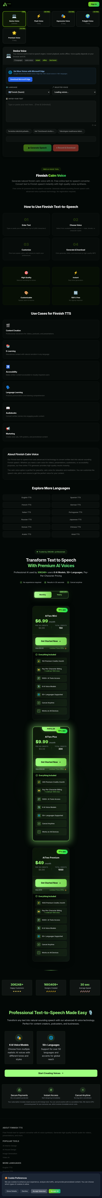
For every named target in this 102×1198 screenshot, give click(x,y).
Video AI (6, 1157)
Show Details (12, 1191)
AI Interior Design (10, 1146)
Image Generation (10, 1153)
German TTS (75, 505)
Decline (25, 1191)
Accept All (55, 1191)
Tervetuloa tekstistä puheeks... (19, 131)
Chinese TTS (75, 527)
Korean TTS (26, 527)
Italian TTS (26, 512)
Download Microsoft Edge (20, 79)
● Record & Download (65, 148)
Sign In (94, 4)
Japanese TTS (75, 519)
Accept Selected (39, 1191)
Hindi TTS (75, 534)
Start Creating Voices (51, 1073)
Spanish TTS (75, 497)
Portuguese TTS (75, 512)
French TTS (26, 505)
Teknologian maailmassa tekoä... (71, 131)
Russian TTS (26, 519)
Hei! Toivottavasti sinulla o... (45, 131)
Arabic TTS (26, 534)
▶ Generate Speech (37, 148)
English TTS (26, 497)
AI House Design (9, 1149)
